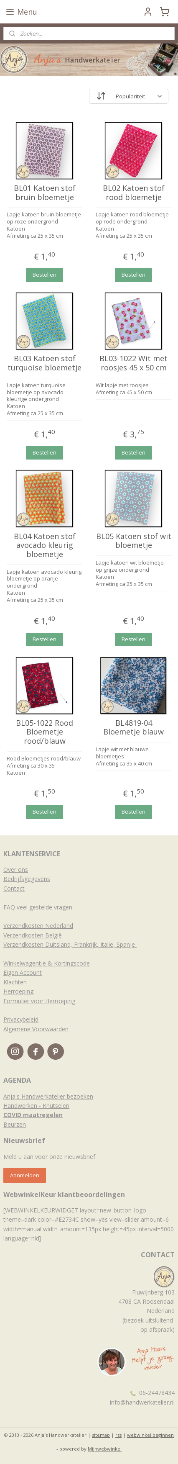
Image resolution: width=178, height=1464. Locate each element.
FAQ (9, 907)
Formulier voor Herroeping (39, 1001)
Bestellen (44, 274)
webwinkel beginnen (150, 1435)
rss (118, 1435)
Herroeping (18, 991)
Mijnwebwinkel (105, 1449)
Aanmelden (24, 1175)
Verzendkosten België (32, 935)
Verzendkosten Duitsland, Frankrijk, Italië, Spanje (70, 944)
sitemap (101, 1435)
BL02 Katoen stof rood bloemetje (134, 193)
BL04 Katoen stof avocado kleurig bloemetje (45, 545)
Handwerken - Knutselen (36, 1106)
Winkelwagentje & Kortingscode (46, 963)
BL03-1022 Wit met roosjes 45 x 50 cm (133, 363)
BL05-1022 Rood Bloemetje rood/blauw (44, 732)
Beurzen (14, 1124)
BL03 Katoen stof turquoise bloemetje (44, 363)
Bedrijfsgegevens (26, 879)
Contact (14, 888)
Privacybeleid (20, 1019)
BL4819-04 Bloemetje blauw (133, 728)
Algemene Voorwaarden (36, 1029)
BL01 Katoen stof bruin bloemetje (45, 193)
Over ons (15, 869)
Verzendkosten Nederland (38, 926)
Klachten (15, 982)
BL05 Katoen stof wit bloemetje (133, 541)
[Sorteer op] (128, 96)
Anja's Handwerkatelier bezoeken (48, 1096)
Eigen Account (22, 972)
